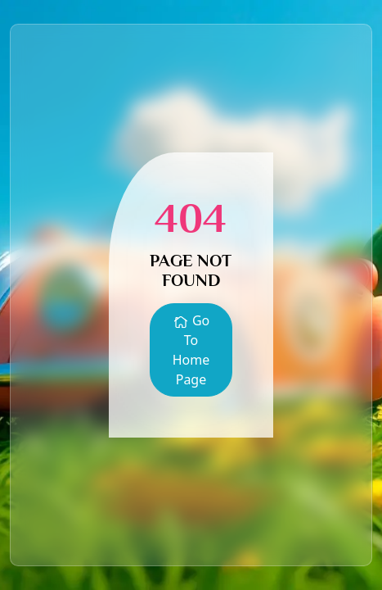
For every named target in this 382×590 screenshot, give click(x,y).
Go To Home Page (191, 349)
